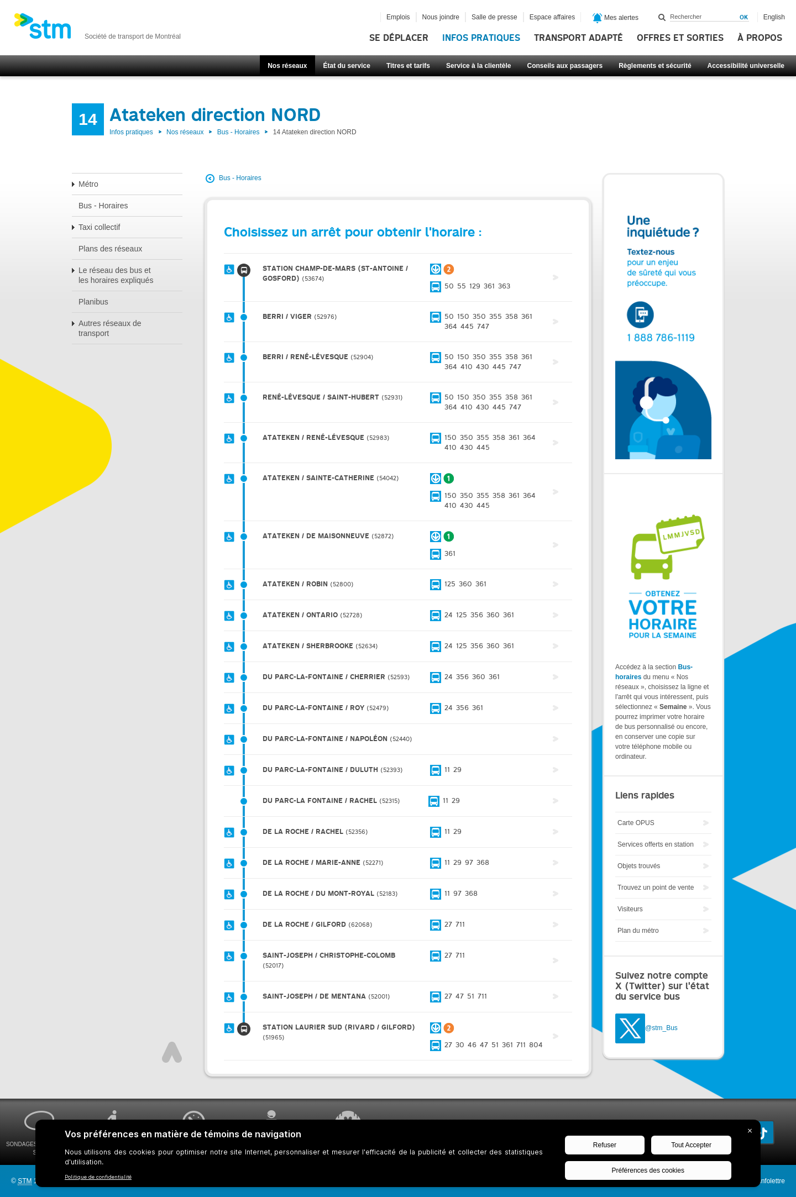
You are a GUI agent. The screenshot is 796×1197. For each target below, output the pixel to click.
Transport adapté (578, 38)
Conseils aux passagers (565, 66)
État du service (346, 66)
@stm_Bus (661, 1028)
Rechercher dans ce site (662, 17)
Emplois (398, 17)
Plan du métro (638, 931)
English (774, 17)
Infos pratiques (481, 38)
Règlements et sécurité (655, 66)
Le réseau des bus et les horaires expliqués (115, 275)
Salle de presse (494, 17)
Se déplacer (398, 38)
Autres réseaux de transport (110, 328)
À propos (759, 38)
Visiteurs (630, 909)
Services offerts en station (655, 844)
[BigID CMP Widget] (398, 1156)
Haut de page (172, 1052)
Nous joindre (440, 17)
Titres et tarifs (408, 66)
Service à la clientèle (478, 66)
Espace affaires (552, 17)
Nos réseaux (287, 66)
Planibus (93, 301)
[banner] (97, 29)
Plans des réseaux (110, 248)
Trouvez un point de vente (655, 887)
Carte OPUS (635, 823)
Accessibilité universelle (746, 66)
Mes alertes (615, 18)
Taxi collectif (99, 227)
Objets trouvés (638, 866)
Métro (88, 184)
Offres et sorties (680, 38)
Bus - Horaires (238, 132)
